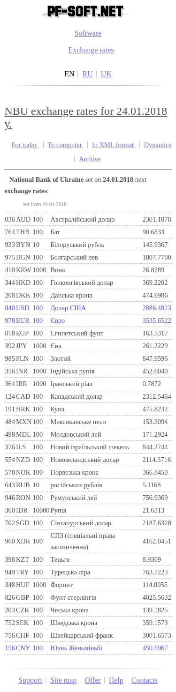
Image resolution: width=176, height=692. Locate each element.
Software (88, 33)
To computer (66, 145)
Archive (89, 159)
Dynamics (157, 145)
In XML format (114, 145)
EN (69, 74)
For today (25, 145)
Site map (63, 680)
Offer (92, 680)
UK (106, 74)
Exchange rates (91, 50)
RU (87, 74)
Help (116, 680)
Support (30, 680)
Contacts (144, 680)
